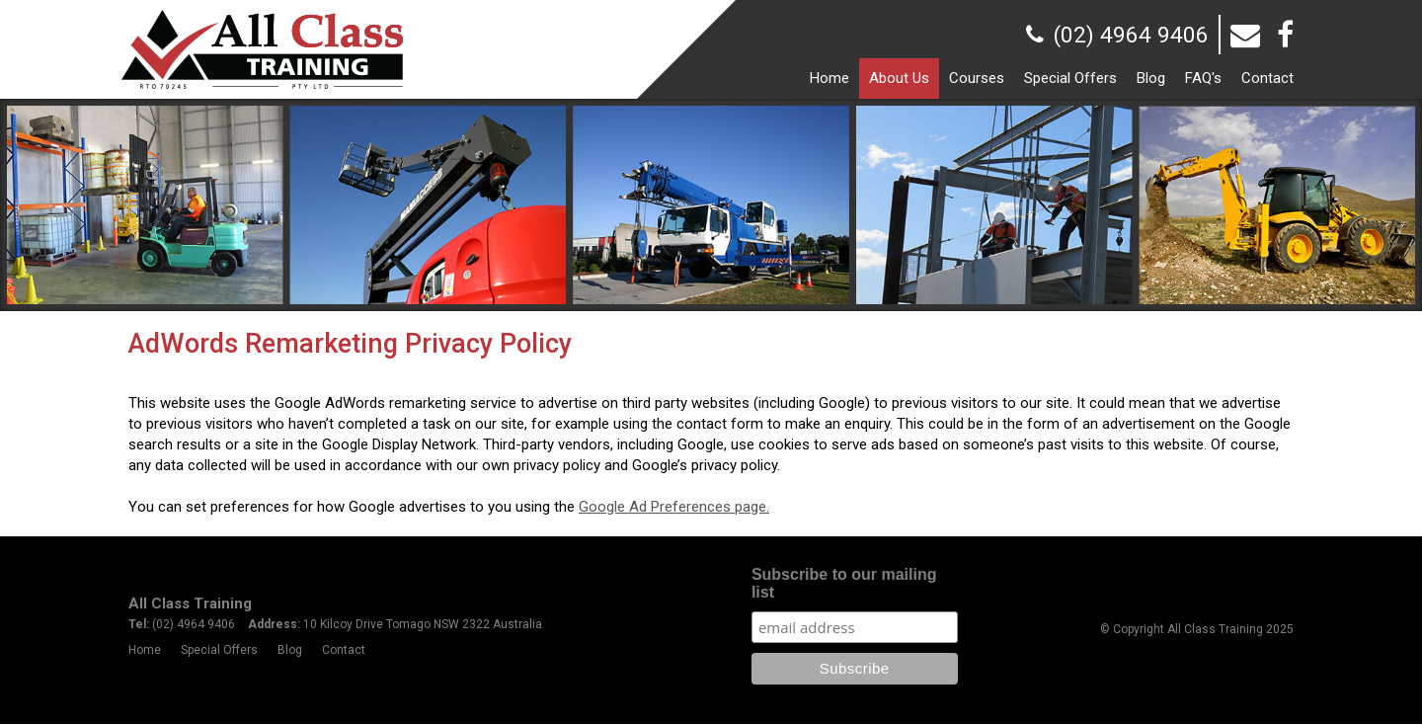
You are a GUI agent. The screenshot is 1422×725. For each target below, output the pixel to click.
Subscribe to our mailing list (844, 583)
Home (144, 651)
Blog (289, 651)
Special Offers (219, 651)
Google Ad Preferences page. (674, 507)
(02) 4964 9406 (1131, 35)
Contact (343, 651)
